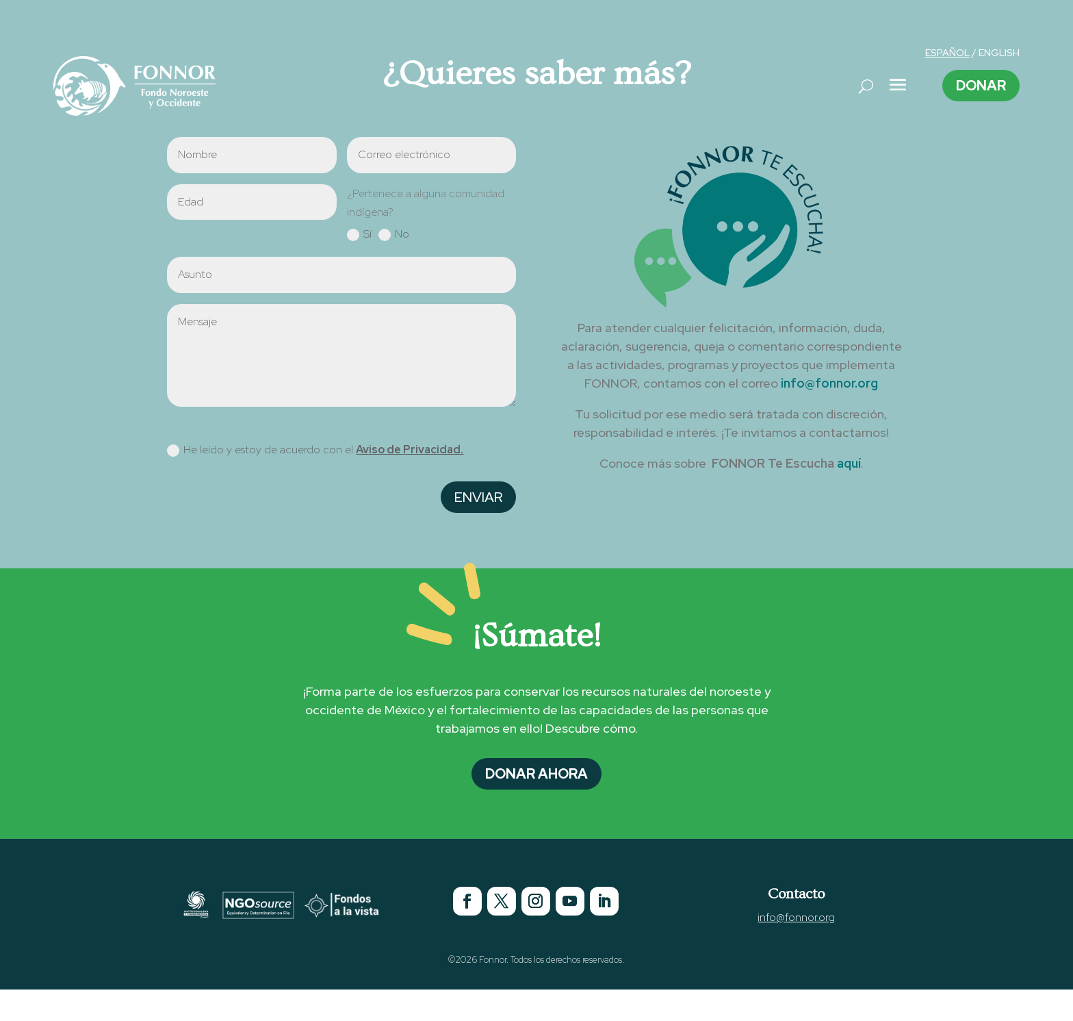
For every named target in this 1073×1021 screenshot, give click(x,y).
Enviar (478, 497)
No (393, 234)
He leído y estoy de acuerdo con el (315, 450)
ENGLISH (999, 53)
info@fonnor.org (829, 383)
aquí (849, 463)
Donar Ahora (536, 774)
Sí (359, 234)
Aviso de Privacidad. (409, 449)
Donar (981, 85)
